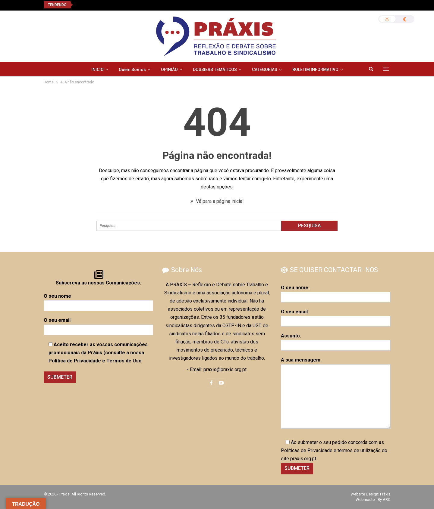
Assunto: (335, 340)
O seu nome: (335, 292)
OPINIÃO (169, 69)
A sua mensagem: (335, 392)
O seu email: (335, 316)
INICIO (97, 69)
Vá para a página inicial (217, 201)
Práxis (385, 494)
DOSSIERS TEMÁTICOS (215, 69)
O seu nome (98, 300)
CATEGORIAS (264, 69)
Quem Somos (132, 69)
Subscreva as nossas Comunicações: (98, 283)
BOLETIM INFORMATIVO (315, 69)
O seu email (98, 324)
